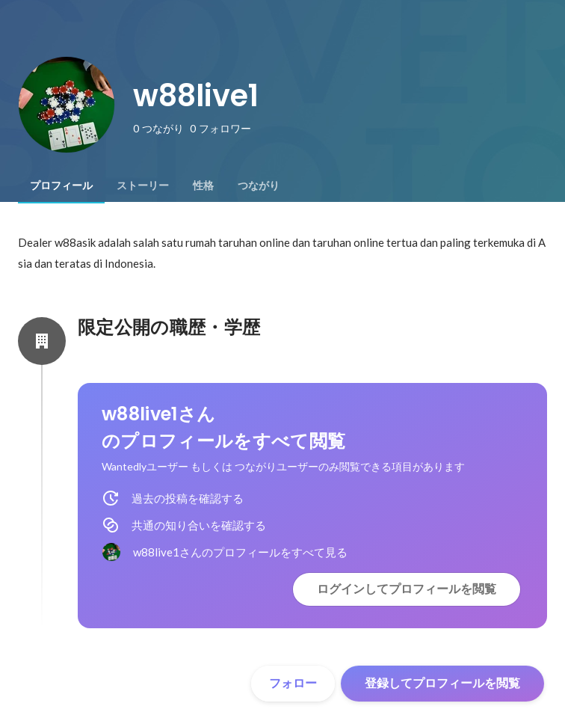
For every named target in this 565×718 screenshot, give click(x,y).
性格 (203, 185)
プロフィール (61, 185)
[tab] (61, 185)
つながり (259, 185)
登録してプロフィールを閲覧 (442, 683)
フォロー (293, 683)
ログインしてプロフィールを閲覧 (406, 589)
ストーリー (143, 185)
